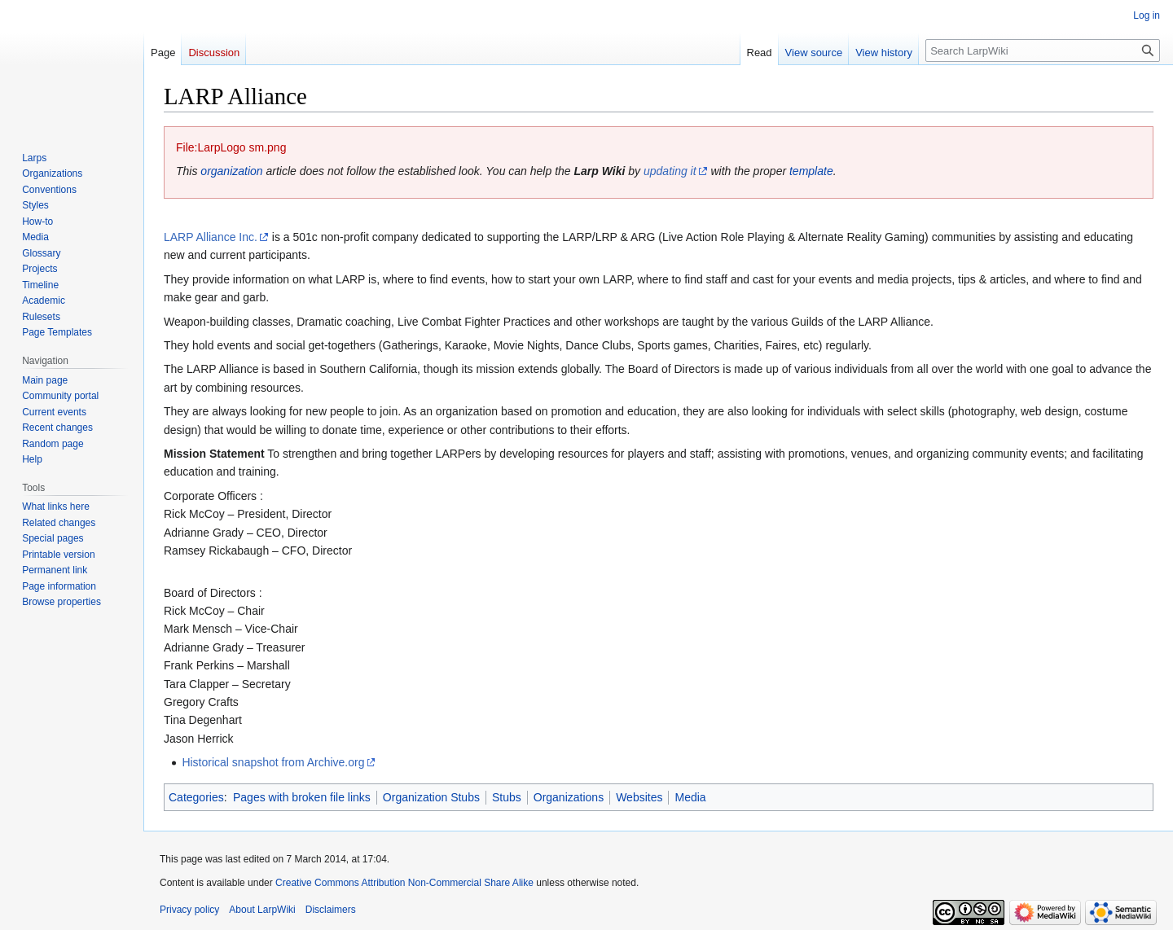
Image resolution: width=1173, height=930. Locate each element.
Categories (196, 797)
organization (231, 171)
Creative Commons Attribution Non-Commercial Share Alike (404, 882)
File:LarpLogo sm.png (231, 147)
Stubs (506, 797)
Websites (639, 797)
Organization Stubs (431, 797)
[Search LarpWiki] (1042, 50)
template (811, 171)
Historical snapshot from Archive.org (273, 762)
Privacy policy (189, 909)
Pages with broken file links (302, 797)
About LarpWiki (262, 909)
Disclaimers (330, 909)
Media (689, 797)
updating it (670, 171)
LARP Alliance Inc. (210, 236)
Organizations (569, 797)
